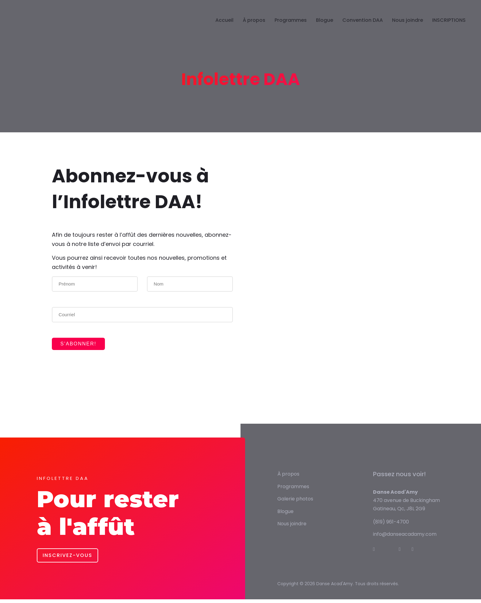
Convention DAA (362, 25)
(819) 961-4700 (391, 525)
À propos (254, 25)
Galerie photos (295, 502)
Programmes (291, 25)
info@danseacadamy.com (405, 537)
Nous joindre (407, 25)
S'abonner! (83, 345)
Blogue (324, 25)
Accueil (224, 25)
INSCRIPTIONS (449, 25)
